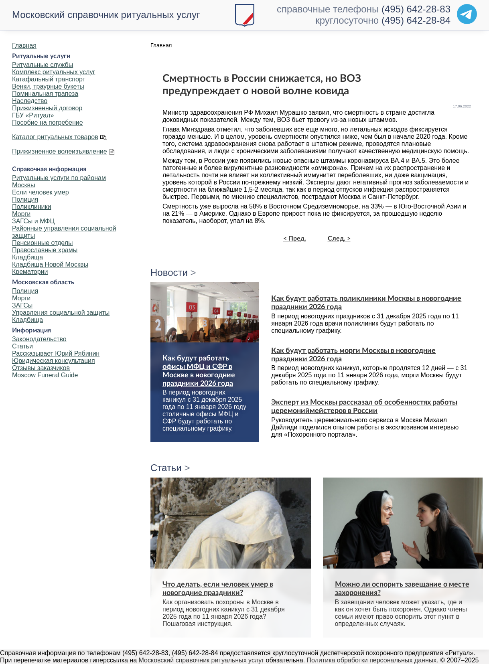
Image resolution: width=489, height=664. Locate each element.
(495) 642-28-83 (415, 9)
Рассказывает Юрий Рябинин (55, 353)
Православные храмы (44, 250)
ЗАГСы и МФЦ (33, 221)
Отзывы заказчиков (41, 367)
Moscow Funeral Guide (45, 375)
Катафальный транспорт (48, 79)
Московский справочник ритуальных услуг (106, 14)
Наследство (29, 100)
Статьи (22, 346)
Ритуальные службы (42, 64)
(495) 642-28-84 (415, 20)
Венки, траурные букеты (48, 86)
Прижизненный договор (47, 108)
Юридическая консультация (53, 360)
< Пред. (294, 238)
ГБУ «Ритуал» (33, 115)
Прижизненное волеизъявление (59, 151)
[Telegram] (467, 14)
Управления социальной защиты (61, 312)
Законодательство (39, 339)
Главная (24, 45)
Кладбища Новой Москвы (50, 264)
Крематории (30, 271)
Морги (21, 214)
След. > (339, 238)
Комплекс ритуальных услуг (53, 72)
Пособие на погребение (47, 122)
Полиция (25, 199)
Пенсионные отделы (42, 242)
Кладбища (27, 257)
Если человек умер (40, 192)
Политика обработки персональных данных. (372, 660)
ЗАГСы (22, 305)
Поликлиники (31, 206)
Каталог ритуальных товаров (55, 137)
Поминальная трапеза (45, 93)
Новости (169, 272)
